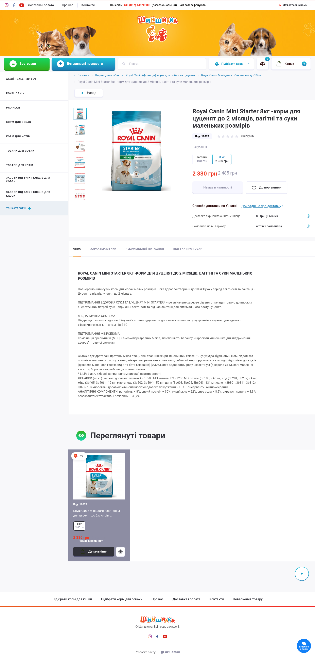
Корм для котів (18, 136)
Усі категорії (18, 208)
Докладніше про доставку (262, 206)
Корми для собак (107, 75)
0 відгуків (247, 136)
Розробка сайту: (157, 652)
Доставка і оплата (41, 5)
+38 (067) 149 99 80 (137, 5)
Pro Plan (13, 107)
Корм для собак (18, 122)
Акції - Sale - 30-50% (21, 78)
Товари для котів (19, 165)
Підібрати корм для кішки (72, 599)
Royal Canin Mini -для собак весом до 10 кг (231, 75)
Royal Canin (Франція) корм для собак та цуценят (160, 75)
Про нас (67, 5)
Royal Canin (15, 93)
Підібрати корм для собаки (121, 599)
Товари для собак (20, 150)
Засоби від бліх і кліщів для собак (28, 179)
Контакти (88, 5)
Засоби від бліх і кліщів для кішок (28, 194)
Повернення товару (248, 599)
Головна (83, 75)
